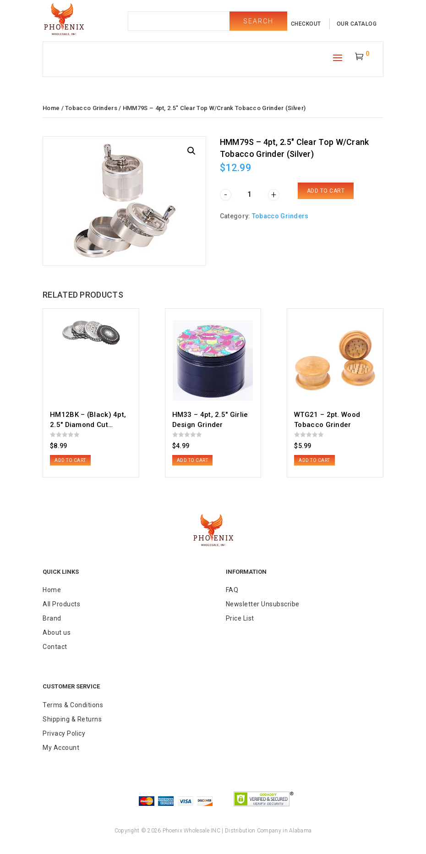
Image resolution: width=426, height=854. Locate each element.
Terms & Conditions (73, 705)
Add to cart (326, 191)
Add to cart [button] (70, 460)
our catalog (357, 24)
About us (57, 632)
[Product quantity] (249, 194)
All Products (61, 604)
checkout (306, 24)
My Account (61, 747)
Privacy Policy (64, 733)
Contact (55, 646)
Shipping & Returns (72, 719)
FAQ (232, 589)
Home (51, 108)
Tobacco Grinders (91, 108)
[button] (191, 151)
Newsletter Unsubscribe (263, 604)
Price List (240, 618)
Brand (52, 618)
